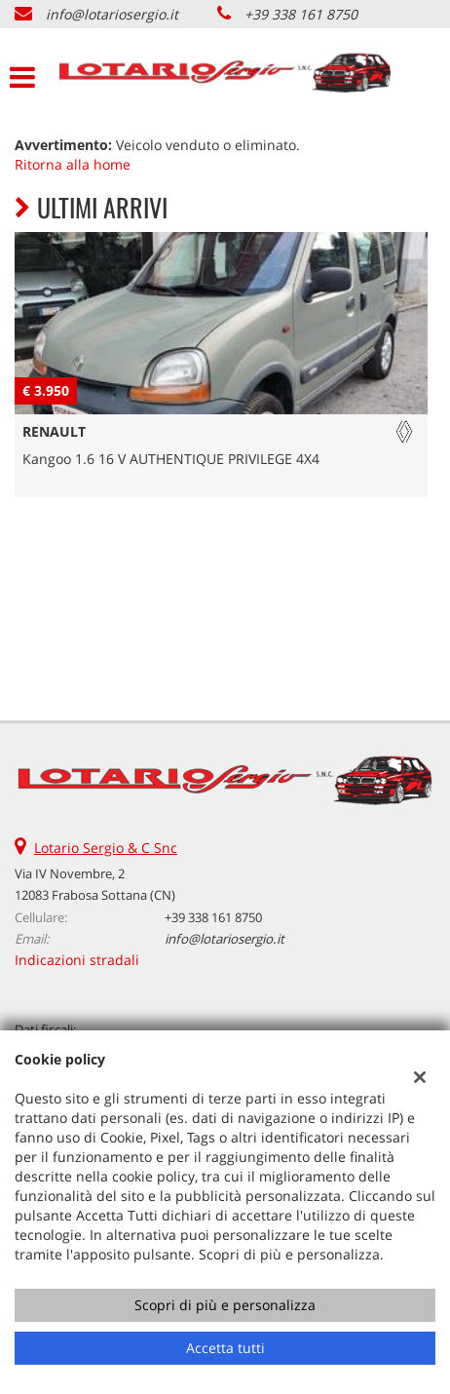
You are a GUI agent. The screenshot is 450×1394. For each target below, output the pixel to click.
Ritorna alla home (73, 164)
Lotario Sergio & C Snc (105, 847)
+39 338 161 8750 (300, 14)
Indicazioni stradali (77, 959)
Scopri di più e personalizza (225, 1305)
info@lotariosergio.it (112, 14)
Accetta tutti (225, 1347)
